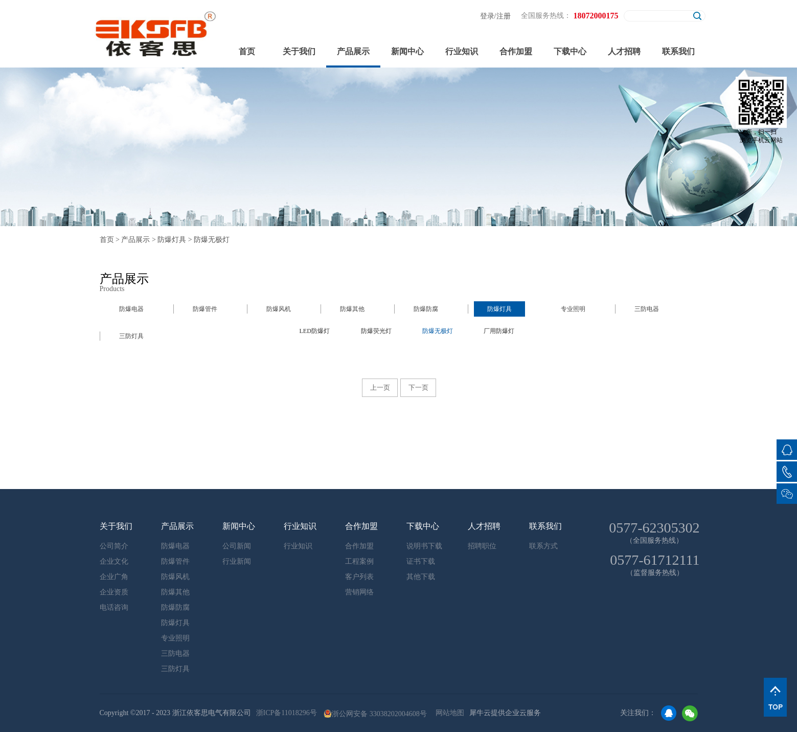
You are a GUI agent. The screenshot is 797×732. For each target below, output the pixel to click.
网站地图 (448, 713)
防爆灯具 (171, 239)
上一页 (380, 387)
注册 (503, 16)
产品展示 (135, 239)
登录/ (488, 16)
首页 (247, 51)
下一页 (418, 387)
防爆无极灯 (212, 239)
